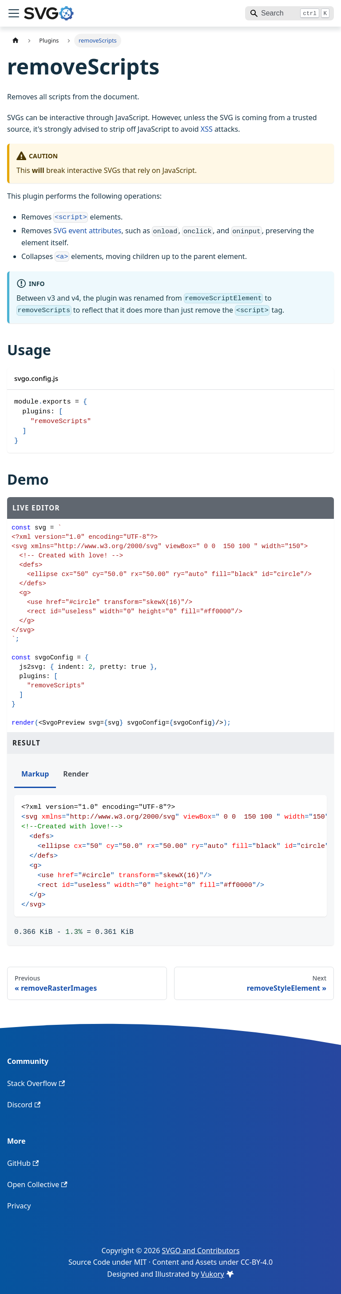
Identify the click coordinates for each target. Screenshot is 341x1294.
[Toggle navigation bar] (13, 13)
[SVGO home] (49, 13)
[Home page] (15, 40)
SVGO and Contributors (201, 1250)
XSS (207, 129)
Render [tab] (75, 774)
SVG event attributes (87, 230)
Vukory (217, 1274)
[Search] (289, 13)
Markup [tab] (35, 774)
